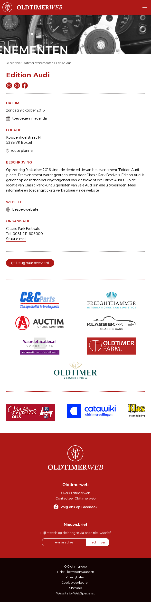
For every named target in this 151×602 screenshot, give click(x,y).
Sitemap (75, 588)
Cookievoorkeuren (75, 582)
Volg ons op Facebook (79, 507)
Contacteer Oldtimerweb (75, 498)
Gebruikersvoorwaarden (75, 572)
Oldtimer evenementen (38, 63)
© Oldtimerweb (75, 566)
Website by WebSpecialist (75, 593)
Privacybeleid (75, 577)
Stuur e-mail (16, 239)
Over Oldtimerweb (75, 493)
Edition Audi (64, 63)
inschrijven (97, 542)
